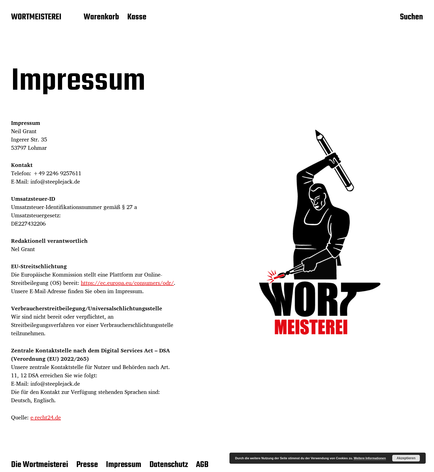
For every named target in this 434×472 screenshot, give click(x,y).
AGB (202, 464)
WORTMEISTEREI (36, 17)
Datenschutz (168, 464)
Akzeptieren (406, 458)
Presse (87, 464)
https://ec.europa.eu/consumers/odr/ (127, 282)
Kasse (136, 17)
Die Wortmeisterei (39, 464)
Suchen (411, 17)
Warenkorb (101, 17)
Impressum (123, 464)
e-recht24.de (45, 417)
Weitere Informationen (370, 458)
